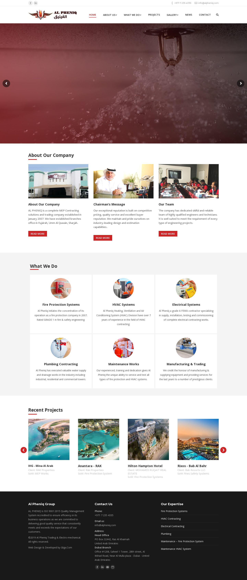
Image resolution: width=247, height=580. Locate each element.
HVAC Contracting (171, 518)
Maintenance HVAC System (176, 548)
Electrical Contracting (172, 526)
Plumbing (166, 533)
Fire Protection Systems (174, 511)
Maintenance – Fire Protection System (182, 541)
